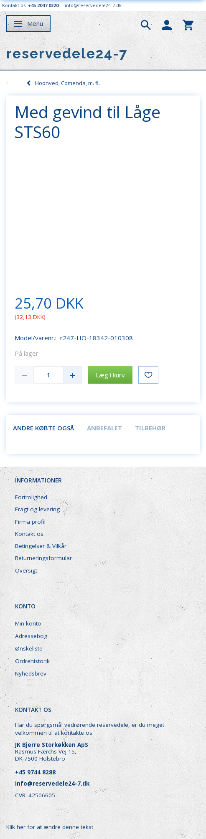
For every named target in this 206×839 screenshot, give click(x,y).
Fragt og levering (37, 509)
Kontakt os (29, 534)
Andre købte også (43, 428)
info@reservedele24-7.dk (93, 5)
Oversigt (26, 570)
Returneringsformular (43, 558)
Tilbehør (150, 428)
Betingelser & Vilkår (40, 546)
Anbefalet (104, 428)
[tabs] (146, 24)
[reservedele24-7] (67, 53)
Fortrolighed (31, 497)
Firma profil (30, 521)
